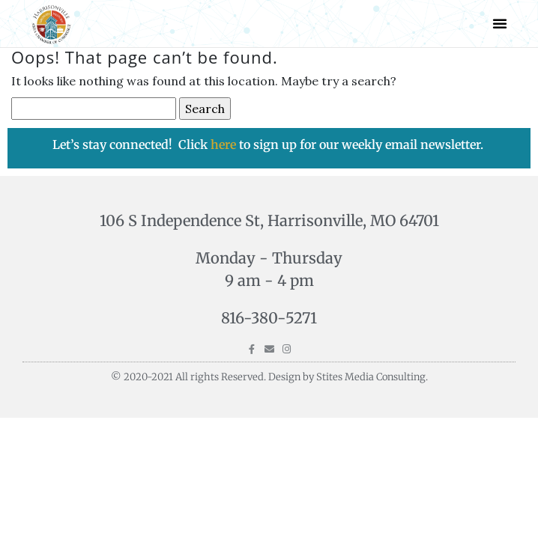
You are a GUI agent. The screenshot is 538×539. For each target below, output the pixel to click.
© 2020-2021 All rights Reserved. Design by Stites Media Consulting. (269, 377)
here (225, 144)
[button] (500, 23)
